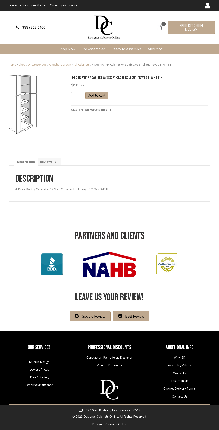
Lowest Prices (18, 5)
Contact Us (179, 396)
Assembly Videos (179, 365)
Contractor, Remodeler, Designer (109, 357)
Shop (22, 64)
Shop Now (67, 49)
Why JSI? (179, 357)
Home (12, 64)
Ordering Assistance (64, 5)
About (153, 49)
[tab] (26, 161)
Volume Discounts (109, 365)
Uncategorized (37, 64)
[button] (30, 27)
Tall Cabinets (81, 64)
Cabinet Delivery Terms (179, 388)
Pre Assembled (93, 49)
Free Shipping (39, 5)
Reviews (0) (49, 162)
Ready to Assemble (126, 49)
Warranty (179, 373)
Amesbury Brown (60, 64)
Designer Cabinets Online (109, 424)
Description (26, 162)
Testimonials (179, 381)
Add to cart (96, 95)
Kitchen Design (39, 362)
